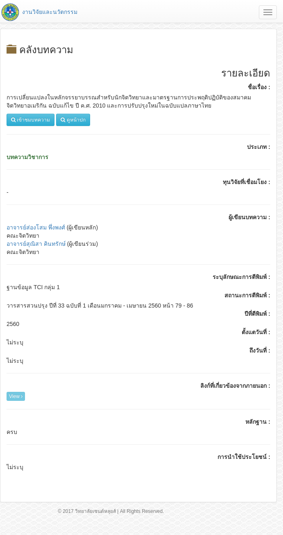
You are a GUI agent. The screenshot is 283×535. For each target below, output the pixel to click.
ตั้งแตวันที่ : (256, 332)
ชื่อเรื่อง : (259, 87)
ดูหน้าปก (73, 120)
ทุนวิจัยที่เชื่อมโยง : (246, 182)
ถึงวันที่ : (259, 350)
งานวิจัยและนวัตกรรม (38, 12)
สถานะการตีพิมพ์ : (247, 295)
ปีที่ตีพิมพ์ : (257, 313)
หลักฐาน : (257, 421)
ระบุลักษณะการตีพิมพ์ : (241, 277)
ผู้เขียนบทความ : (249, 217)
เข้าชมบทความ (30, 120)
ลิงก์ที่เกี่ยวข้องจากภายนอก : (235, 385)
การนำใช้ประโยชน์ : (243, 457)
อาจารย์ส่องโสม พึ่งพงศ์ (36, 227)
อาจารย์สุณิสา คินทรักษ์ (36, 244)
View (16, 396)
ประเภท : (258, 147)
